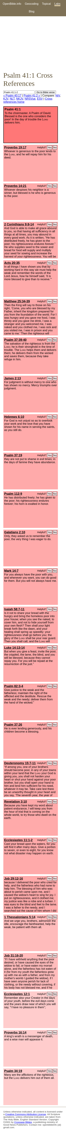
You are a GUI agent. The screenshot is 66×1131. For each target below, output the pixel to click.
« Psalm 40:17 (12, 95)
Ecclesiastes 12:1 (17, 994)
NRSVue (30, 98)
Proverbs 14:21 (15, 186)
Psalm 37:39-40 (15, 340)
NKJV (19, 98)
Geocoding (31, 3)
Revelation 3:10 (15, 801)
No (54, 147)
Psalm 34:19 (13, 1071)
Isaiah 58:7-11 (14, 609)
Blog (31, 11)
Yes (50, 147)
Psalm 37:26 (13, 724)
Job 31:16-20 (13, 955)
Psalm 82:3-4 (13, 686)
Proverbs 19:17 (15, 147)
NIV (57, 95)
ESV (40, 98)
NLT (12, 98)
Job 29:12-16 (13, 878)
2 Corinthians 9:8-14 (19, 224)
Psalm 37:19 (13, 455)
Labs (57, 3)
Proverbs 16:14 (15, 1032)
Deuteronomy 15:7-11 (20, 763)
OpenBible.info (12, 3)
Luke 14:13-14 (14, 647)
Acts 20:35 (12, 263)
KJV (5, 98)
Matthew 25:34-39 (17, 301)
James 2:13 (12, 378)
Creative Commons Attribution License (25, 1114)
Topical (46, 3)
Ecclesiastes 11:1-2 (18, 840)
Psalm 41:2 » (32, 95)
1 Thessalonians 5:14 (19, 917)
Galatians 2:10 (14, 532)
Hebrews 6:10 (14, 417)
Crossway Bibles (23, 1122)
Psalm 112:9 (13, 494)
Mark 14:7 (11, 570)
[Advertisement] (33, 44)
